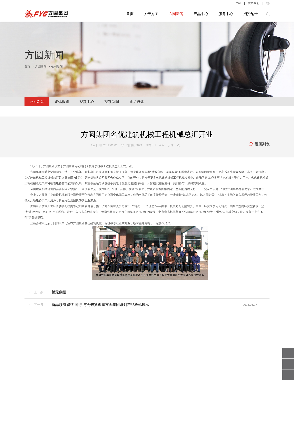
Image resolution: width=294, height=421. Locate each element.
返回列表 (259, 144)
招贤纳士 (250, 14)
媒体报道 (62, 102)
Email (237, 3)
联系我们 (253, 3)
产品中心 (201, 14)
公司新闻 (37, 102)
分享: (174, 145)
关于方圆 (151, 14)
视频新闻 (111, 102)
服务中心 (225, 14)
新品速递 (136, 102)
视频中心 (86, 102)
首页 (130, 14)
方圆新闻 (176, 14)
